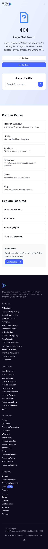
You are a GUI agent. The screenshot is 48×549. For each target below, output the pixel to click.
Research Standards (10, 483)
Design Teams (8, 378)
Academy (6, 430)
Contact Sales (7, 504)
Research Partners (9, 465)
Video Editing (7, 332)
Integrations (6, 448)
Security (5, 490)
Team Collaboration (10, 325)
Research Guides (9, 444)
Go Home (24, 65)
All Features (6, 308)
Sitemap (5, 514)
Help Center (7, 437)
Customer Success (9, 405)
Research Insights (9, 329)
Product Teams (8, 374)
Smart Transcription (10, 315)
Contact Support (14, 262)
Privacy (5, 493)
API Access (6, 360)
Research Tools (8, 458)
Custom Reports (8, 356)
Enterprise (6, 424)
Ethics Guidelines (9, 480)
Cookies (5, 500)
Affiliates (5, 507)
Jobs (7, 486)
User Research (8, 371)
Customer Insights (9, 381)
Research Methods (9, 455)
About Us (5, 476)
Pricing (5, 420)
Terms (4, 497)
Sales (4, 409)
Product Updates (9, 441)
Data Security (7, 339)
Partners (5, 511)
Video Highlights (8, 318)
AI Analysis (6, 322)
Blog (4, 451)
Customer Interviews (10, 392)
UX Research (7, 388)
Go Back (24, 58)
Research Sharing (9, 349)
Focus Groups (7, 399)
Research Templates (10, 342)
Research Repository (10, 311)
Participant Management (12, 346)
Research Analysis (9, 402)
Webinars (6, 434)
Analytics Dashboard (10, 353)
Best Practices (8, 461)
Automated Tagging (10, 336)
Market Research (9, 385)
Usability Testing (8, 395)
